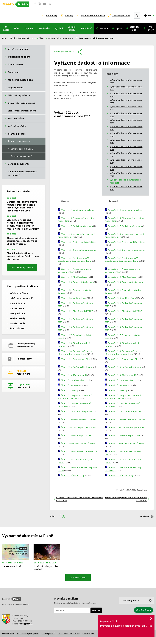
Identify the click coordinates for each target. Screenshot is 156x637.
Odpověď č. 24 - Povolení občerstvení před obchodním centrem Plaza (123, 352)
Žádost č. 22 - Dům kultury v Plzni (75, 359)
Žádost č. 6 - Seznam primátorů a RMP (78, 443)
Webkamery (51, 15)
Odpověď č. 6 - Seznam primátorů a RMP (126, 443)
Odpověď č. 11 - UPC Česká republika (124, 411)
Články (42, 38)
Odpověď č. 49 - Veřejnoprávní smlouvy (125, 210)
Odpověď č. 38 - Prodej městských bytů (125, 282)
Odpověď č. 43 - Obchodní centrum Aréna (126, 250)
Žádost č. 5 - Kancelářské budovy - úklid (79, 451)
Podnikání (86, 28)
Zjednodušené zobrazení (93, 15)
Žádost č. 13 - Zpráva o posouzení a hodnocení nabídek (75, 397)
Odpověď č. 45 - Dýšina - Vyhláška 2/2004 (126, 242)
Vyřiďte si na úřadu (19, 293)
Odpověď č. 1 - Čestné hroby (120, 475)
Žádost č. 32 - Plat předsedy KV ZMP (77, 311)
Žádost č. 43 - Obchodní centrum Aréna (78, 250)
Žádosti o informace (27, 38)
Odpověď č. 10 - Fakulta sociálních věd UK (126, 419)
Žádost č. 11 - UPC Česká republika (76, 411)
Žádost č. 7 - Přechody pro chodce (76, 435)
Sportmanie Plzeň (11, 566)
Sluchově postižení (121, 15)
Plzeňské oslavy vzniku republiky (45, 567)
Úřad (16, 28)
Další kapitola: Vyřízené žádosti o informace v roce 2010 (126, 499)
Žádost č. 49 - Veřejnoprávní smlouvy (77, 210)
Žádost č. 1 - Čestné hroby (72, 475)
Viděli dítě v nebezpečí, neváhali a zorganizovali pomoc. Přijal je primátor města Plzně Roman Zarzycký (23, 224)
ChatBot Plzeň (143, 610)
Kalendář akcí (134, 28)
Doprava (29, 28)
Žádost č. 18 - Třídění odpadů (74, 375)
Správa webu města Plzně (69, 633)
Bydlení (59, 28)
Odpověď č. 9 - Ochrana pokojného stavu (126, 427)
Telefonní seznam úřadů (21, 298)
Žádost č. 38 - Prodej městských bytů (77, 282)
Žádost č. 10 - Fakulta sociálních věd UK (78, 419)
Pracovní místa (17, 308)
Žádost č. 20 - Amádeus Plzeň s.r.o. (76, 367)
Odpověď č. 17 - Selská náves (121, 380)
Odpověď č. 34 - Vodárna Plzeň (122, 298)
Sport (119, 28)
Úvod (4, 38)
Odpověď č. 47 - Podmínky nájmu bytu (125, 226)
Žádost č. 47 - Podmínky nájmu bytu (77, 226)
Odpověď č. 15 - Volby (117, 390)
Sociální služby (72, 28)
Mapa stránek (8, 633)
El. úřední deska (17, 303)
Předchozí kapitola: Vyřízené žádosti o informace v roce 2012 (79, 499)
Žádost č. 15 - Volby (69, 390)
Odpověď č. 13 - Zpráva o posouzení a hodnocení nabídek (123, 397)
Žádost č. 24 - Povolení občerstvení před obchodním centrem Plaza (75, 352)
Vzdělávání (44, 28)
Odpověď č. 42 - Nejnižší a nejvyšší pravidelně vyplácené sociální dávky (121, 259)
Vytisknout (145, 516)
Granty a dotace (17, 313)
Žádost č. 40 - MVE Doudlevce (74, 277)
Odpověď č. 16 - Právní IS (119, 385)
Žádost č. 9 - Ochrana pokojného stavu (78, 427)
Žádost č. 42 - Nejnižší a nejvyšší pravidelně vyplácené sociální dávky (74, 259)
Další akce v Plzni (78, 577)
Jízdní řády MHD (17, 328)
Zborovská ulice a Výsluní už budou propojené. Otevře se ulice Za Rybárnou (22, 241)
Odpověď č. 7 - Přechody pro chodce (124, 435)
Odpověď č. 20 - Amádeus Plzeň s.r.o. (124, 367)
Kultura (104, 28)
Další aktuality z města (22, 267)
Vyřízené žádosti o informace (60, 38)
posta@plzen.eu (26, 623)
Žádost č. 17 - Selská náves (73, 380)
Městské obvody (17, 323)
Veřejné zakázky (17, 318)
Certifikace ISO (89, 633)
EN (149, 15)
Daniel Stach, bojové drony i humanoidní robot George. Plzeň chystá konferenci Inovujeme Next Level (22, 206)
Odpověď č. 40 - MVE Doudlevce (122, 277)
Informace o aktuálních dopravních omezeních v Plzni (126, 625)
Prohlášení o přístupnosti (28, 633)
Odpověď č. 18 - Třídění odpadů (122, 375)
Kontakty (69, 15)
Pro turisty (150, 28)
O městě (6, 28)
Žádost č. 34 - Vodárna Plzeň (74, 298)
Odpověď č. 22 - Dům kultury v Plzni (123, 359)
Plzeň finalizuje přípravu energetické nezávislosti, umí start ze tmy (23, 256)
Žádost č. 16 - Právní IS (71, 385)
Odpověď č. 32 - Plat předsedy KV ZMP (125, 311)
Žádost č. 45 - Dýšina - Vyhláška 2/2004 (78, 242)
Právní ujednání (48, 633)
